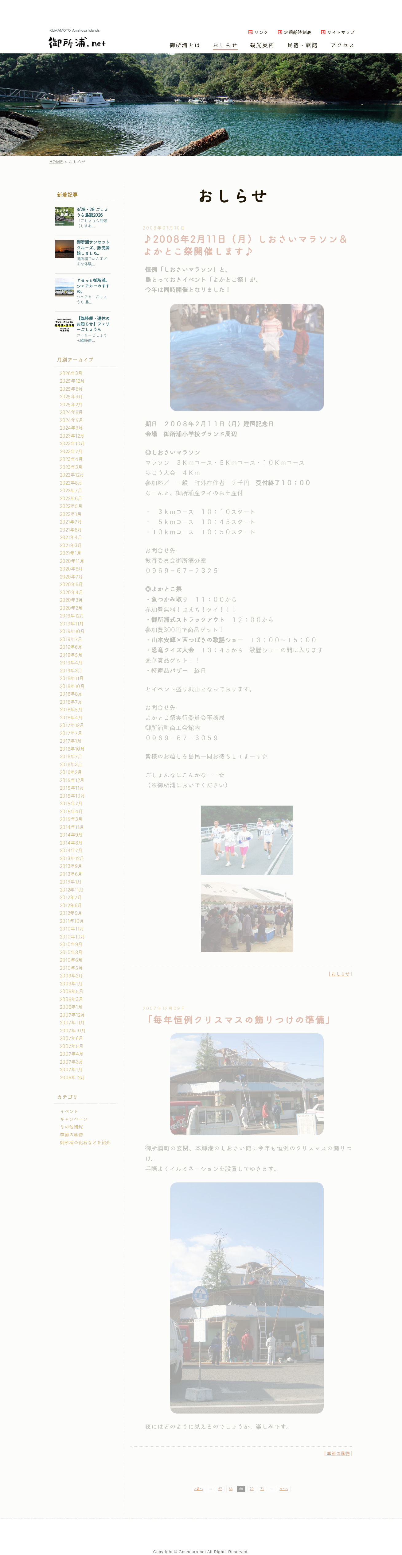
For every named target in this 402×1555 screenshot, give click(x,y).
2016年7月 (71, 757)
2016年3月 (71, 765)
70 (252, 1489)
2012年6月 (71, 905)
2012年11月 (72, 890)
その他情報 (71, 1127)
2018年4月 (71, 718)
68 (230, 1489)
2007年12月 (72, 1015)
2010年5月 (71, 968)
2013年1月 (71, 882)
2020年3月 (71, 600)
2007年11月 (72, 1023)
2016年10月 (72, 749)
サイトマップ (341, 32)
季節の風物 (71, 1135)
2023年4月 (71, 459)
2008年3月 (71, 999)
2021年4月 (71, 537)
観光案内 (262, 45)
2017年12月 (72, 725)
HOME (56, 162)
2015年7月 (71, 804)
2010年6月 (71, 960)
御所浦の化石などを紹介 (85, 1143)
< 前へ (198, 1489)
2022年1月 (71, 514)
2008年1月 (71, 1007)
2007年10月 (73, 1031)
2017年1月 (71, 741)
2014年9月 (71, 835)
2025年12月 (72, 381)
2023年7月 (71, 452)
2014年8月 (71, 843)
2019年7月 (71, 639)
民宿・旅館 (302, 45)
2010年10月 (72, 937)
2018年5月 (71, 710)
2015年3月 (71, 819)
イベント (69, 1111)
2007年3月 (71, 1062)
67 (220, 1489)
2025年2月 (71, 405)
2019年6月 (71, 647)
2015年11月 (72, 788)
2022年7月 (71, 490)
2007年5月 (72, 1046)
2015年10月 (72, 796)
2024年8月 (71, 412)
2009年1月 (71, 984)
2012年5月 (71, 913)
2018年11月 (72, 678)
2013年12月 (72, 858)
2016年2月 (71, 772)
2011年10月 (72, 921)
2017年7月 (71, 733)
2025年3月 (71, 397)
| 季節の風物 (337, 1453)
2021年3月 (71, 545)
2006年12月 (72, 1078)
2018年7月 (71, 702)
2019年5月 (71, 655)
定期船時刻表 (297, 32)
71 (262, 1489)
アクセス (342, 45)
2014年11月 (72, 827)
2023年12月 (72, 436)
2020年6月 (71, 584)
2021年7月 (71, 522)
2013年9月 (71, 866)
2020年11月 (72, 561)
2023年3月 (71, 467)
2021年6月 (71, 530)
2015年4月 (71, 811)
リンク (261, 32)
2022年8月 (71, 483)
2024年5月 (71, 420)
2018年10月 (72, 686)
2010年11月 (72, 929)
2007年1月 (71, 1070)
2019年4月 (71, 663)
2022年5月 (71, 506)
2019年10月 (72, 631)
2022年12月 (72, 475)
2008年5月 (72, 991)
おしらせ (225, 45)
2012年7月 (71, 897)
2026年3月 (71, 373)
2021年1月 (70, 553)
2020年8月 (71, 569)
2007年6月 (71, 1038)
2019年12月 (72, 616)
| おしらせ (339, 974)
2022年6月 (71, 498)
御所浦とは (185, 45)
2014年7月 (71, 850)
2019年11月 (72, 624)
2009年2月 (71, 976)
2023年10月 (72, 444)
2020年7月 (71, 577)
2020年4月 (71, 592)
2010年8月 (71, 952)
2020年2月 (71, 608)
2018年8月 (71, 694)
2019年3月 (71, 671)
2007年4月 (72, 1054)
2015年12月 (72, 780)
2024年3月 (71, 428)
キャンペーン (74, 1119)
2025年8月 (71, 389)
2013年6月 (71, 874)
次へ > (283, 1489)
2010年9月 (71, 944)
